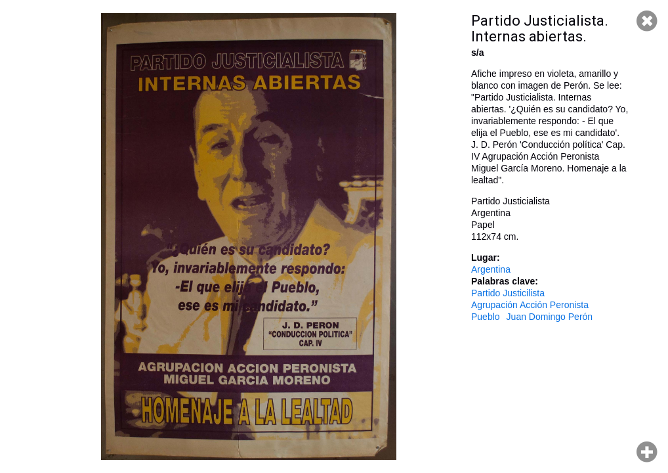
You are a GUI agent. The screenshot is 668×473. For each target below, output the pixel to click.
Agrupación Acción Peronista (530, 305)
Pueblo (485, 316)
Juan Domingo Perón (550, 316)
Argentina (491, 269)
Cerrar (647, 21)
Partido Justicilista (508, 293)
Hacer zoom (647, 452)
